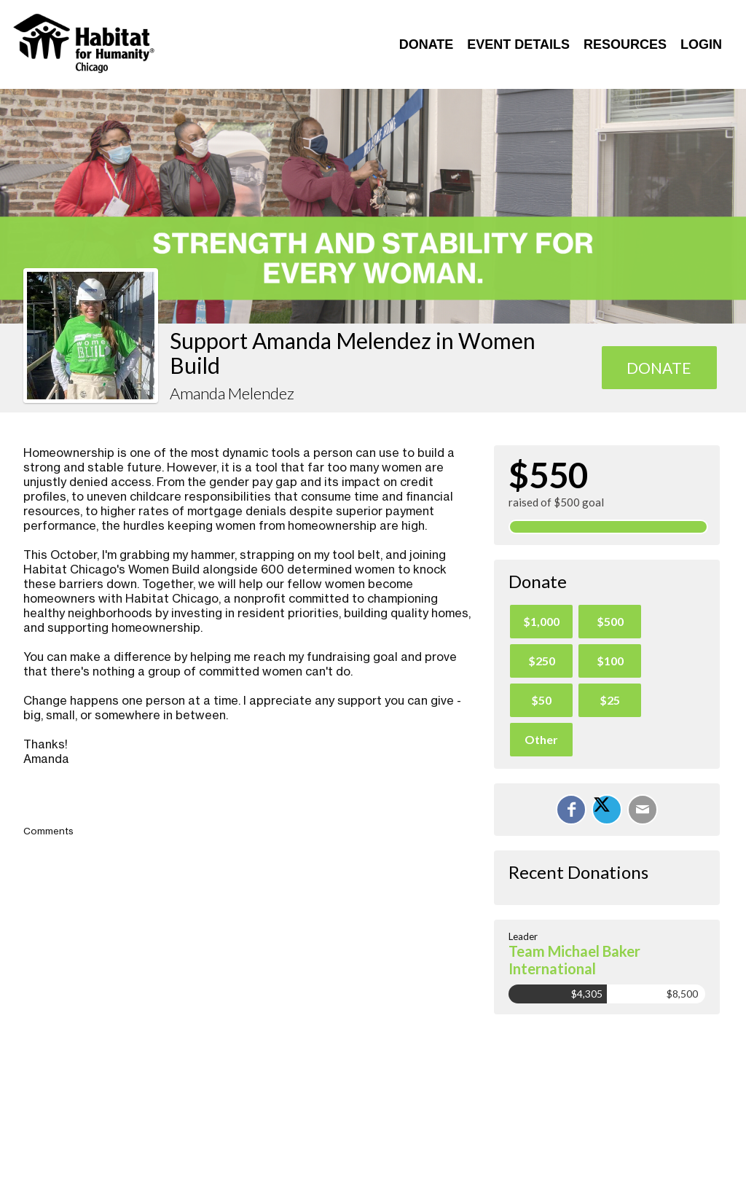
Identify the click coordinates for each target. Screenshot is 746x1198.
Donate (426, 44)
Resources (625, 44)
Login (701, 44)
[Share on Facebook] (571, 809)
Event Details (518, 44)
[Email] (642, 809)
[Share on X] (607, 809)
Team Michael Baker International (574, 959)
